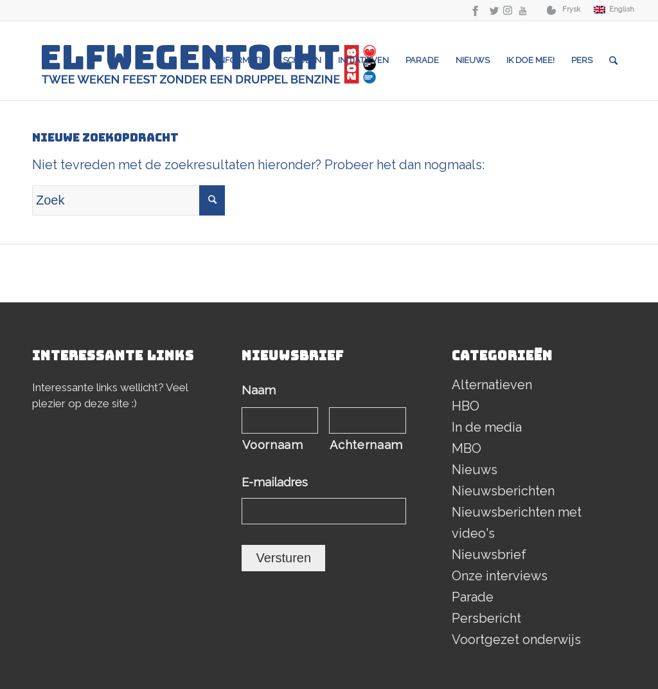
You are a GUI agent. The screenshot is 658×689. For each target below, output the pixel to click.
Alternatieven (492, 384)
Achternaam (366, 445)
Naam (262, 390)
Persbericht (486, 618)
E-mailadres (279, 482)
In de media (487, 427)
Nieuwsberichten (503, 491)
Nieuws (474, 469)
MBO (466, 448)
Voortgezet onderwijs (516, 639)
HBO (465, 406)
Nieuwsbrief (489, 554)
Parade (473, 597)
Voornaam (272, 445)
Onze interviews (499, 575)
